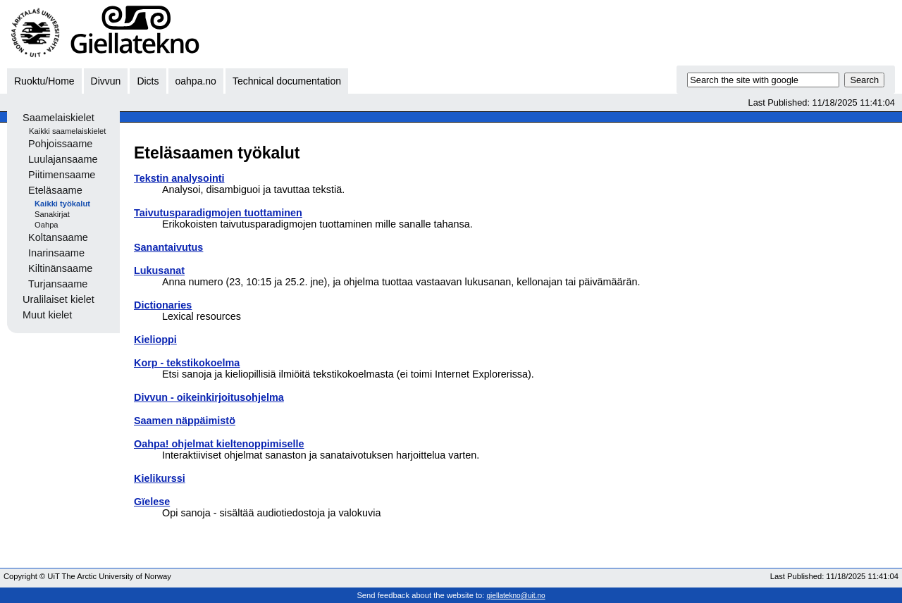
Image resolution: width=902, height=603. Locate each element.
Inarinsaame (56, 253)
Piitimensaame (61, 174)
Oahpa (46, 224)
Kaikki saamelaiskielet (67, 131)
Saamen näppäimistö (184, 420)
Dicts (148, 81)
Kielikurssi (159, 478)
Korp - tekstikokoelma (187, 362)
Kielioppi (155, 339)
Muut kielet (47, 315)
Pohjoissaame (60, 143)
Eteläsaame (55, 190)
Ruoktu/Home (44, 81)
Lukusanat (159, 270)
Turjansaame (57, 284)
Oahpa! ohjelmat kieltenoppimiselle (219, 443)
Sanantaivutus (168, 247)
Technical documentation (287, 81)
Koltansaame (58, 237)
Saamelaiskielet (58, 117)
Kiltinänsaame (60, 268)
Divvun (106, 81)
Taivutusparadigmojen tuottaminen (218, 212)
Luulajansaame (63, 159)
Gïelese (152, 501)
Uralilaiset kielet (58, 299)
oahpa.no (195, 81)
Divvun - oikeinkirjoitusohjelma (209, 397)
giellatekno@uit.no (516, 595)
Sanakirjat (52, 214)
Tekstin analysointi (179, 178)
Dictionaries (163, 305)
